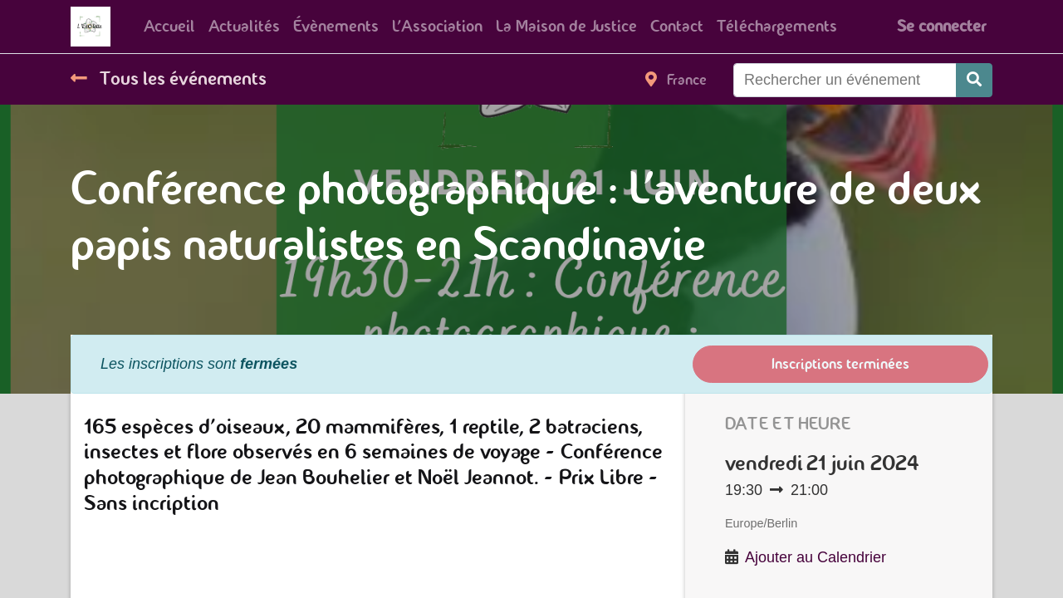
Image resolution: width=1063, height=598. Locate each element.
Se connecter (941, 26)
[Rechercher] (974, 80)
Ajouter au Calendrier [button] (815, 557)
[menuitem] (169, 26)
